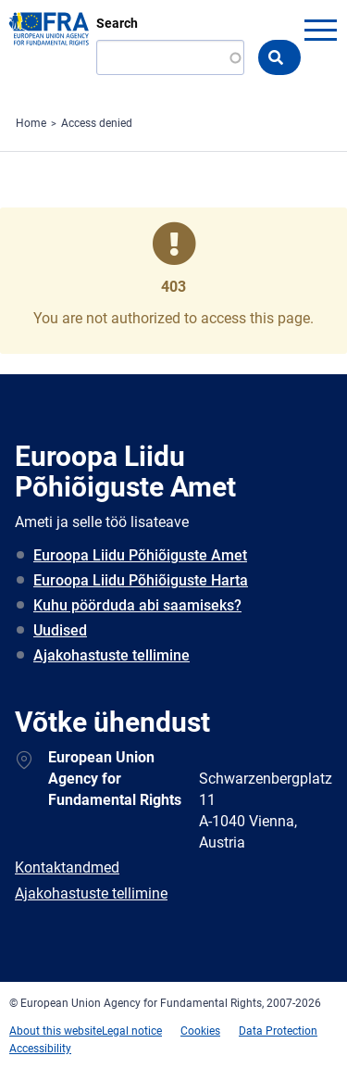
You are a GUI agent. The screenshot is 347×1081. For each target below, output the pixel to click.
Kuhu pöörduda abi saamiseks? (137, 605)
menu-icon (320, 29)
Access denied (96, 123)
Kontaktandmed (67, 867)
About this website (55, 1030)
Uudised (60, 630)
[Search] (170, 57)
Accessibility (40, 1048)
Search (117, 23)
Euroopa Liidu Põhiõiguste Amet (140, 555)
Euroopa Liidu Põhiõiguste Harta (140, 580)
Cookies (200, 1030)
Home (31, 123)
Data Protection (278, 1030)
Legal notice (132, 1030)
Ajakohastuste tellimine (111, 655)
